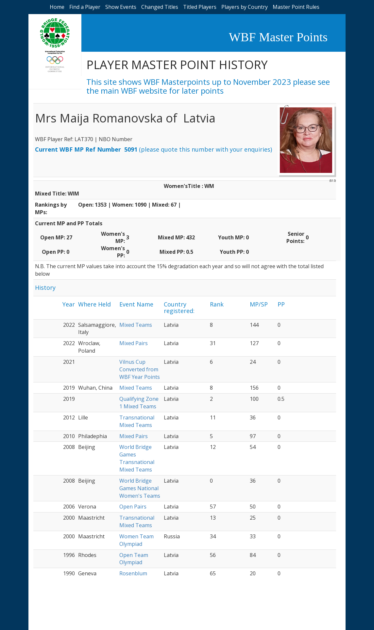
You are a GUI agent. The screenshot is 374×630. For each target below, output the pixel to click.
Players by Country (244, 6)
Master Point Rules (296, 6)
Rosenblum (133, 573)
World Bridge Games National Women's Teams (139, 488)
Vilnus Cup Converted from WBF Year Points (139, 369)
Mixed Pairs (133, 343)
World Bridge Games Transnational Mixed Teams (136, 458)
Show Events (120, 6)
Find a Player (84, 6)
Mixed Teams (135, 324)
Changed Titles (159, 6)
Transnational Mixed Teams (136, 421)
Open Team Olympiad (133, 558)
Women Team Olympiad (136, 540)
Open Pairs (132, 506)
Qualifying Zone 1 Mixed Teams (139, 402)
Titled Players (199, 6)
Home (57, 6)
